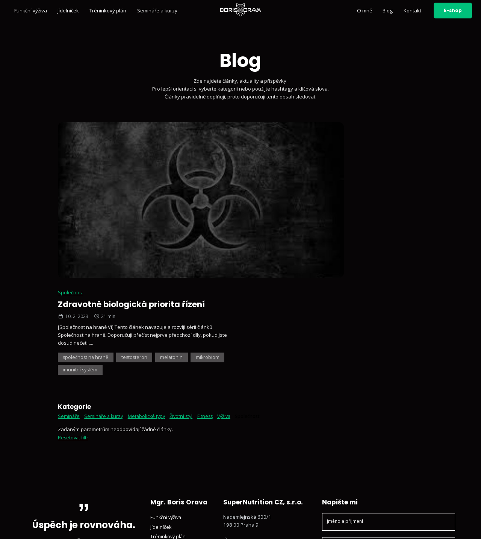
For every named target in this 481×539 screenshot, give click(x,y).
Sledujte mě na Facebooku (258, 474)
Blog (388, 10)
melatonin (368, 198)
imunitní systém (312, 211)
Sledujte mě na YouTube (256, 463)
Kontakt (412, 10)
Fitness (210, 257)
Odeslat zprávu (388, 477)
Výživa (230, 257)
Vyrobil (438, 525)
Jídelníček (68, 10)
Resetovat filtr (74, 279)
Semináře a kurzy (157, 10)
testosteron (330, 198)
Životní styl (185, 257)
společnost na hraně (280, 198)
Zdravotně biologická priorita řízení (329, 145)
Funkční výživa (30, 10)
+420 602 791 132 (249, 428)
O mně (364, 10)
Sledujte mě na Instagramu (259, 454)
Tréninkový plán (107, 10)
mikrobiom (269, 211)
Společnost (264, 133)
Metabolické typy (149, 257)
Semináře (69, 257)
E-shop (453, 10)
